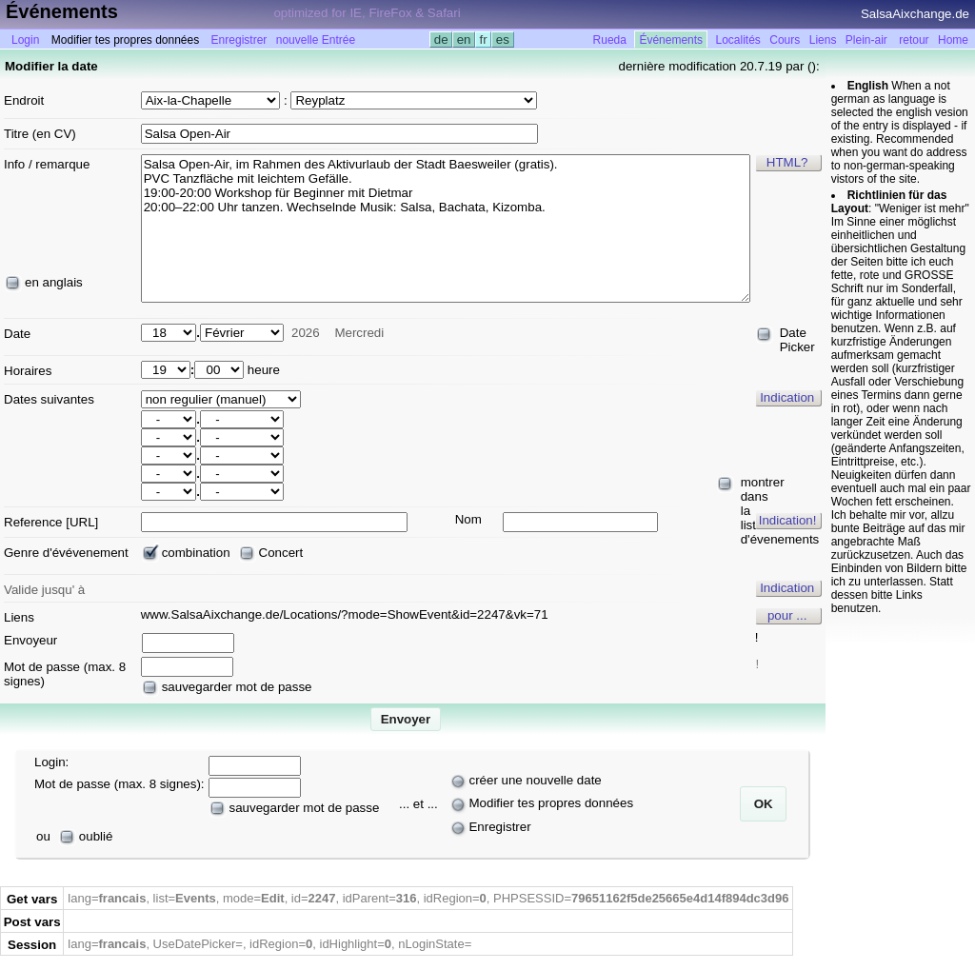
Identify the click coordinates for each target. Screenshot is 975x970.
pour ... (787, 615)
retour (913, 40)
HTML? (787, 162)
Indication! (788, 520)
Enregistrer (239, 40)
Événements (671, 40)
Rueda (610, 40)
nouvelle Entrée (315, 40)
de (440, 39)
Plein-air (866, 40)
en (463, 39)
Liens (823, 40)
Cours (784, 40)
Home (953, 40)
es (502, 39)
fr (483, 39)
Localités (738, 40)
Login (25, 40)
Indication (787, 397)
